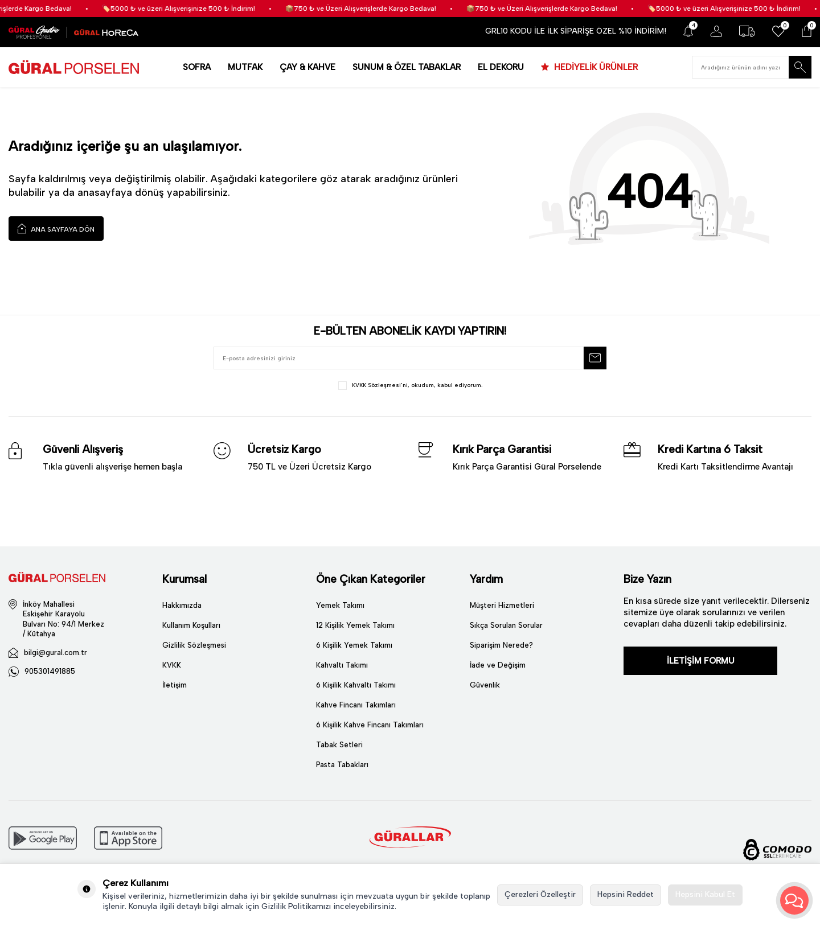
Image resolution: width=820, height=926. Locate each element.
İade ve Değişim (498, 665)
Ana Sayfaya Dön (56, 228)
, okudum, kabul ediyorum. (410, 385)
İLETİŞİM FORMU (701, 661)
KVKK (171, 665)
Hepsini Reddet (625, 894)
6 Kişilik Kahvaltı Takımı (356, 685)
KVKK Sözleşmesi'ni (380, 385)
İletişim (174, 685)
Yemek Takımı (340, 605)
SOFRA (197, 67)
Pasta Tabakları (342, 764)
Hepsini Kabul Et (705, 894)
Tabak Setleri (339, 744)
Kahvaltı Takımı (342, 665)
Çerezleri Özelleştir (540, 894)
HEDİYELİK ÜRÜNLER (595, 67)
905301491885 (49, 671)
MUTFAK (245, 67)
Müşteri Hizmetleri (502, 605)
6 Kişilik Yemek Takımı (354, 645)
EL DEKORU (501, 67)
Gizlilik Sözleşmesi (194, 645)
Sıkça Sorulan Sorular (506, 625)
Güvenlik (485, 685)
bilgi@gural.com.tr (55, 652)
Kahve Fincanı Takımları (356, 705)
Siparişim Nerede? (501, 645)
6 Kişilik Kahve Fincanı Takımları (370, 725)
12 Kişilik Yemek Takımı (355, 625)
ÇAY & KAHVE (307, 67)
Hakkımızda (182, 605)
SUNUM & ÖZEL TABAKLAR (406, 67)
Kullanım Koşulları (191, 625)
